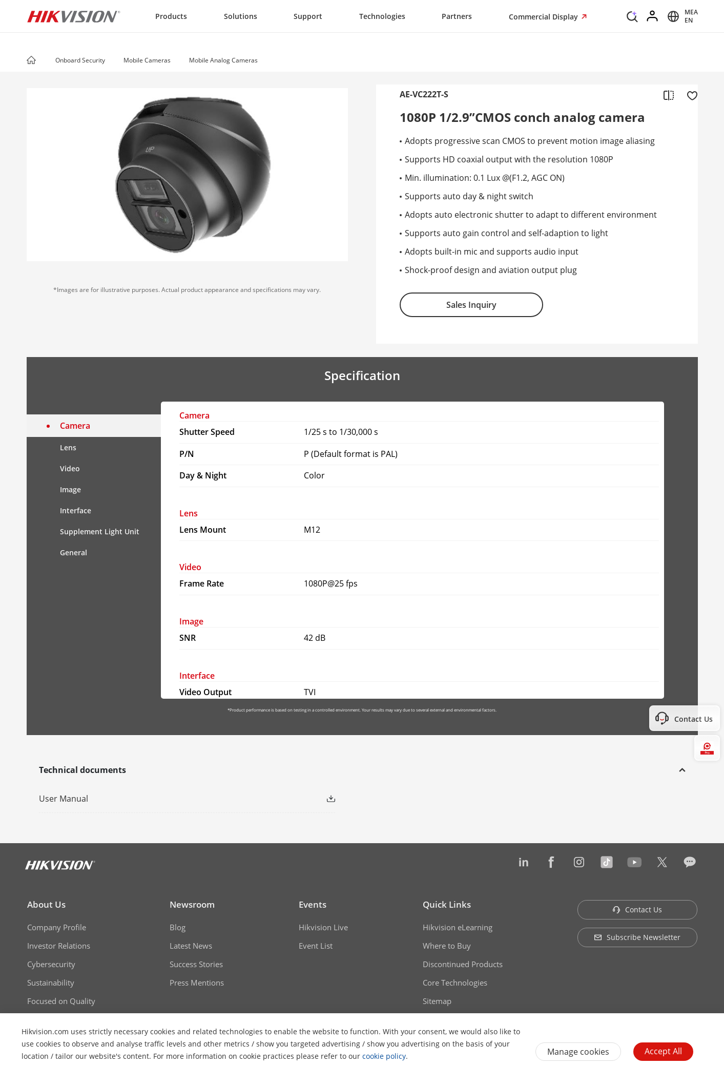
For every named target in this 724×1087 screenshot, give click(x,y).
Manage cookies (578, 1051)
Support (308, 16)
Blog (177, 927)
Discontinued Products (463, 964)
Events (312, 904)
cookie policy (384, 1056)
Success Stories (196, 964)
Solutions (240, 16)
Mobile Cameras (147, 60)
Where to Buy (447, 945)
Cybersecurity (51, 964)
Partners (457, 16)
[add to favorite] (689, 95)
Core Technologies (455, 982)
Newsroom (192, 904)
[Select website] (681, 16)
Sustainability (50, 982)
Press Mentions (197, 982)
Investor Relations (58, 945)
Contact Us (637, 909)
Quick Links (447, 904)
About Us (46, 904)
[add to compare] (668, 95)
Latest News (191, 945)
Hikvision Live (323, 927)
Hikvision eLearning (457, 927)
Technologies (382, 16)
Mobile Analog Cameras (223, 60)
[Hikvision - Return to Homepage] (74, 16)
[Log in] (653, 16)
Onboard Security (80, 60)
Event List (316, 945)
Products (171, 16)
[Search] (632, 15)
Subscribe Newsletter (637, 937)
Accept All (663, 1051)
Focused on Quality (61, 1001)
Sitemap (437, 1001)
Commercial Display (544, 17)
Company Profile (56, 927)
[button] (114, 61)
